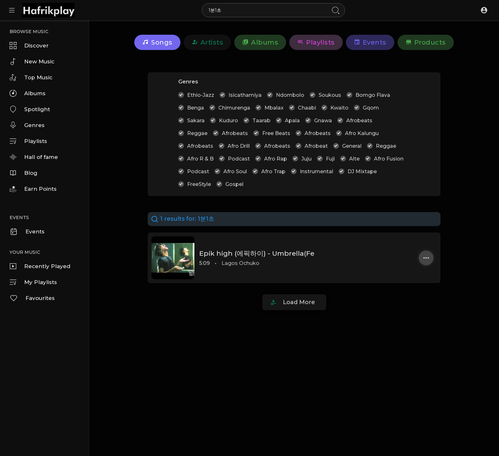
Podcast (239, 159)
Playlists (28, 141)
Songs (157, 42)
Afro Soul (235, 171)
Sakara (196, 121)
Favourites (32, 298)
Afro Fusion (389, 159)
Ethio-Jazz (200, 95)
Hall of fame (34, 156)
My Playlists (33, 282)
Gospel (234, 184)
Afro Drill (239, 146)
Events (27, 231)
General (352, 146)
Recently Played (40, 266)
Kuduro (228, 121)
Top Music (31, 77)
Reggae (197, 133)
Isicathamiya (245, 95)
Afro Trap (273, 171)
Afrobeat (316, 146)
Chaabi (307, 108)
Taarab (261, 121)
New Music (32, 61)
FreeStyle (199, 184)
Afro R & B (200, 159)
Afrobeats (359, 121)
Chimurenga (234, 108)
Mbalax (274, 108)
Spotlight (30, 109)
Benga (195, 108)
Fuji (330, 159)
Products (425, 42)
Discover (29, 45)
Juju (306, 159)
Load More (299, 302)
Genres (27, 125)
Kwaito (339, 108)
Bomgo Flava (372, 95)
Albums (28, 93)
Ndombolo (290, 95)
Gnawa (323, 121)
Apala (292, 121)
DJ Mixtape (362, 171)
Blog (23, 172)
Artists (207, 42)
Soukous (330, 95)
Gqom (371, 108)
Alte (354, 159)
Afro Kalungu (362, 133)
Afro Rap (275, 159)
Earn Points (33, 188)
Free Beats (276, 133)
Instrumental (316, 171)
